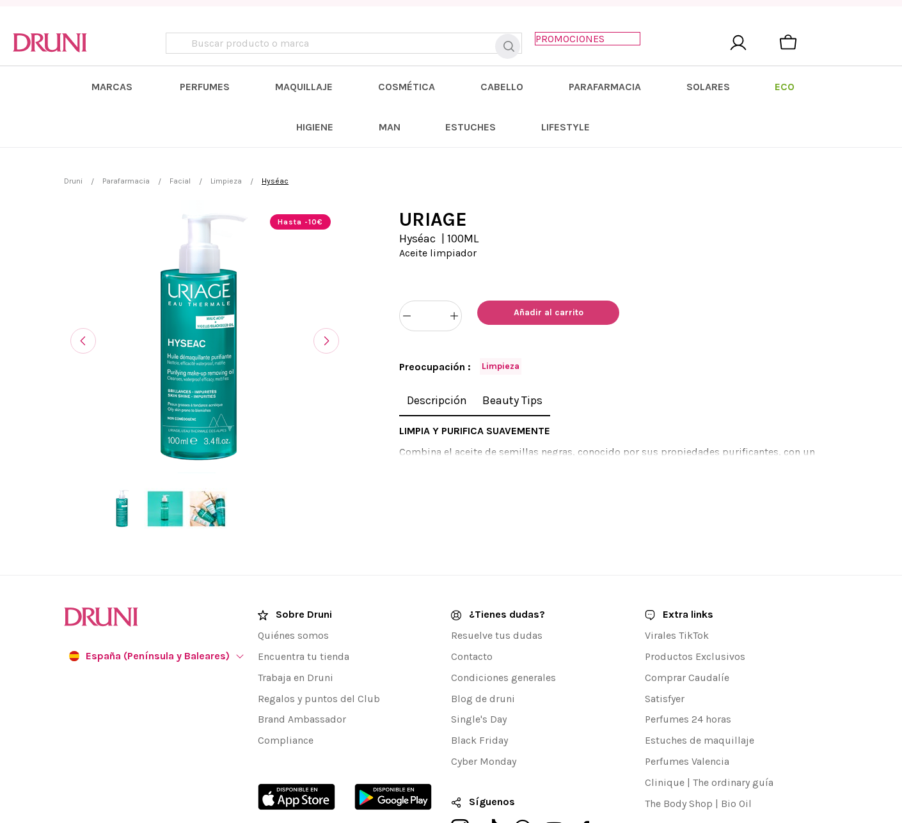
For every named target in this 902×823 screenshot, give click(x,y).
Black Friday (479, 686)
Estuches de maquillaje (699, 686)
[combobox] (349, 45)
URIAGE (433, 184)
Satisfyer (664, 644)
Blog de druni (483, 644)
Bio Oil (736, 749)
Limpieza (226, 145)
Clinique (664, 728)
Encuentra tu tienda (303, 602)
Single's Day (479, 665)
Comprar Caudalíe (687, 623)
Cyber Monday (483, 707)
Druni (73, 145)
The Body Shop (679, 749)
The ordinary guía (733, 728)
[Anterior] (83, 305)
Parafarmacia (126, 145)
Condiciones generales (503, 623)
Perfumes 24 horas (688, 665)
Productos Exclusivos (695, 602)
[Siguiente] (326, 305)
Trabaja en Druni (295, 623)
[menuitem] (178, 91)
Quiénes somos (293, 581)
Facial (180, 145)
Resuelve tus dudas (496, 581)
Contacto (472, 602)
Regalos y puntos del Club (319, 644)
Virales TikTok (677, 581)
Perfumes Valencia (687, 707)
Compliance (285, 686)
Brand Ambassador (302, 665)
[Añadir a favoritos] (636, 280)
